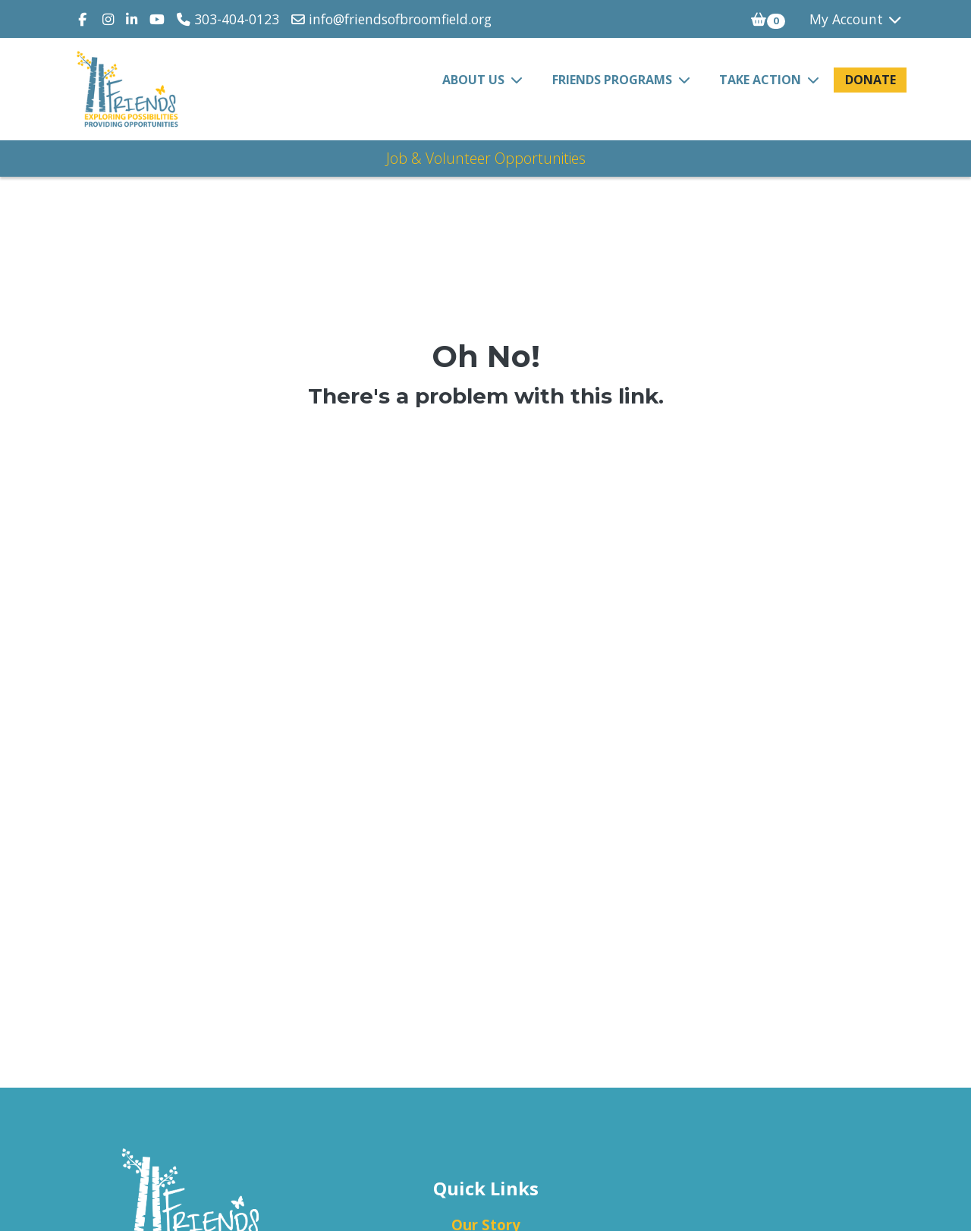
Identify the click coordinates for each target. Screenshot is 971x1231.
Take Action (761, 79)
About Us (474, 79)
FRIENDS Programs (613, 79)
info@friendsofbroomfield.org (391, 19)
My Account (856, 19)
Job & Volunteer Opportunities (486, 158)
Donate (870, 79)
